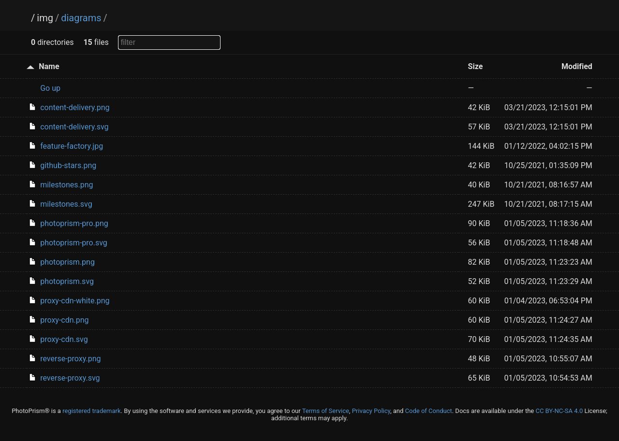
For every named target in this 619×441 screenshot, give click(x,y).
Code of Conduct (428, 410)
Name (49, 66)
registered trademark (91, 410)
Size (475, 66)
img (45, 18)
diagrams (81, 18)
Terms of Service (325, 410)
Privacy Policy (371, 410)
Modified (576, 66)
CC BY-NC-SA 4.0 (559, 410)
